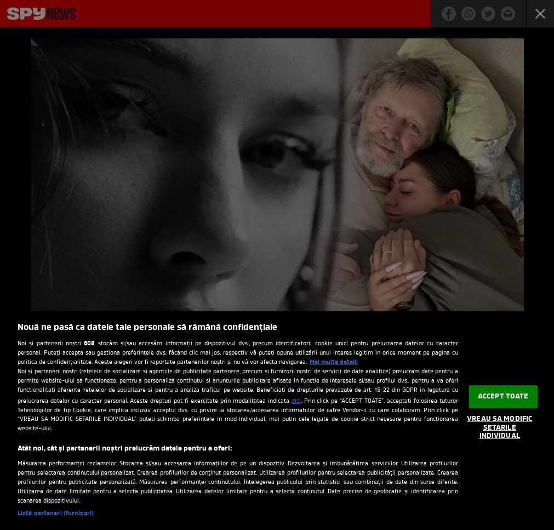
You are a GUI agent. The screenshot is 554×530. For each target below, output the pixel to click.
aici (296, 401)
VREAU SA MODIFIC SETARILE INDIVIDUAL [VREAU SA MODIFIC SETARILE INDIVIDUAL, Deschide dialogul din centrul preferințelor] (499, 427)
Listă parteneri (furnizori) (56, 513)
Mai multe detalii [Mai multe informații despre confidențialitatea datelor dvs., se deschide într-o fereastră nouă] (334, 362)
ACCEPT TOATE (503, 396)
